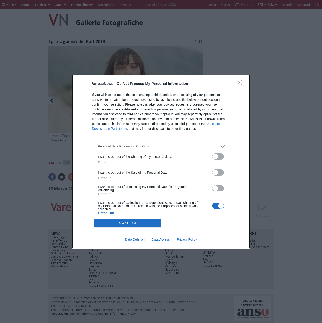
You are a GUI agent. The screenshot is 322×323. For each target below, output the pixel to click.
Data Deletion (135, 239)
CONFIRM (127, 223)
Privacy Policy (187, 239)
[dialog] (161, 161)
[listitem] (161, 146)
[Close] (240, 84)
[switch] (218, 156)
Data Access (161, 239)
